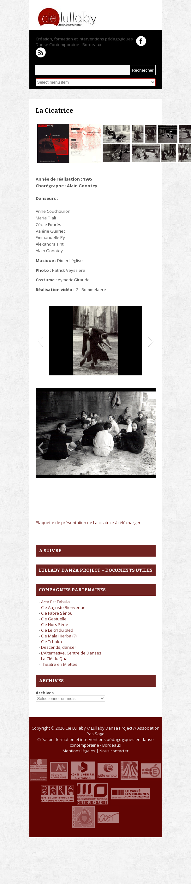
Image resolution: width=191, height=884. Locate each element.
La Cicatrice (54, 110)
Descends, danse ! (58, 647)
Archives (45, 693)
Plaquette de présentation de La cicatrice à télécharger (88, 522)
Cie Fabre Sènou (57, 613)
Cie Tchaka (51, 641)
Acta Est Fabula (55, 602)
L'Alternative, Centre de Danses (71, 653)
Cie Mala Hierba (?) (58, 636)
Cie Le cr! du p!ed (57, 630)
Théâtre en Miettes (59, 664)
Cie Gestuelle (54, 619)
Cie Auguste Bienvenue (63, 607)
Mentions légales (79, 751)
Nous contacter (113, 751)
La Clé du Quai (55, 658)
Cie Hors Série (54, 624)
